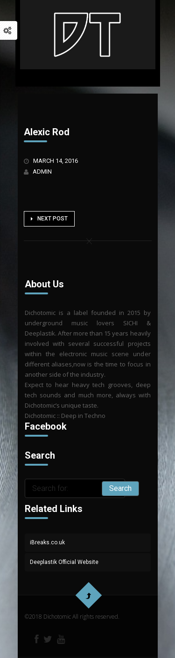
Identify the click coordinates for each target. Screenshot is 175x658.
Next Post (49, 218)
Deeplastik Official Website (64, 562)
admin (42, 171)
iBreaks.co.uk (47, 542)
